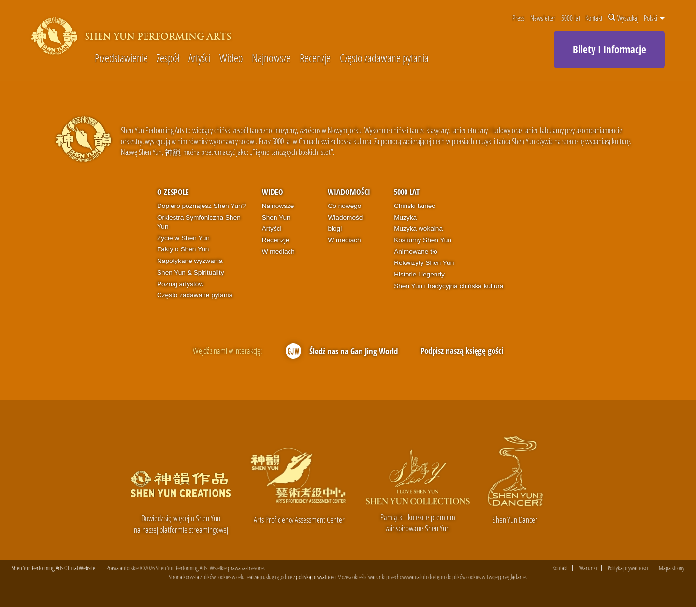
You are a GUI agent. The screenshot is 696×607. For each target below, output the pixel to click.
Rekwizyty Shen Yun (424, 262)
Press (518, 18)
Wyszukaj (623, 18)
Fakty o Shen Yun (183, 249)
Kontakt (593, 18)
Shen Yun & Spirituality (190, 272)
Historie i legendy (419, 274)
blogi (335, 228)
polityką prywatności (316, 577)
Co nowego (344, 205)
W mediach (278, 251)
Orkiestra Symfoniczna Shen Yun (199, 222)
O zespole (173, 192)
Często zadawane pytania (384, 59)
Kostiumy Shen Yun (422, 240)
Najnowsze (271, 59)
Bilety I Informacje (609, 49)
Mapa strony (671, 568)
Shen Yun (276, 217)
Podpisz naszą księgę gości (461, 350)
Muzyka (405, 217)
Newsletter (542, 18)
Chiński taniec (414, 205)
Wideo (231, 59)
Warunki (588, 568)
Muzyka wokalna (418, 228)
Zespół (168, 59)
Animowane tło (415, 251)
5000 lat (570, 18)
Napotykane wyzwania (190, 260)
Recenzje (315, 59)
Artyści (199, 59)
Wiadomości (349, 192)
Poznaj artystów (180, 284)
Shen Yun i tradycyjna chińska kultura (448, 286)
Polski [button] (654, 18)
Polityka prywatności (628, 568)
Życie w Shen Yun (183, 238)
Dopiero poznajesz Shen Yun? (201, 205)
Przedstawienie (121, 59)
